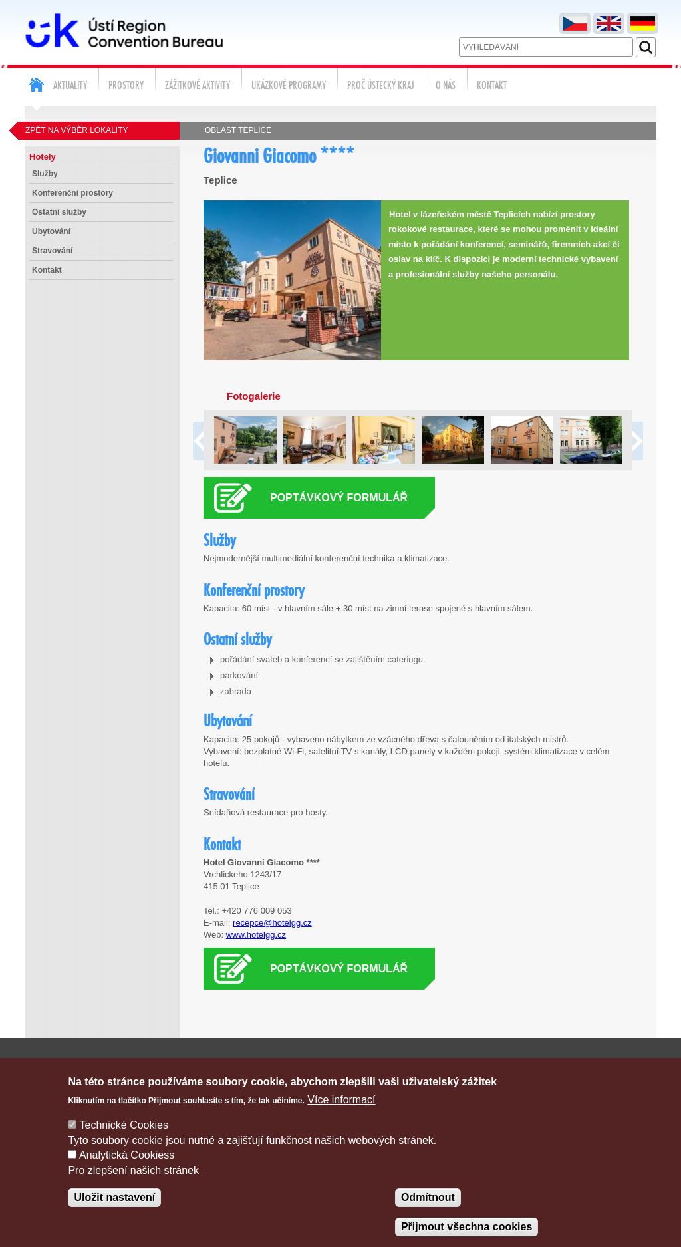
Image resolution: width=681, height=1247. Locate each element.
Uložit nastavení (114, 1214)
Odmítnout (428, 1214)
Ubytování (51, 231)
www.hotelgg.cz (256, 935)
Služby (45, 173)
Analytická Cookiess (126, 1172)
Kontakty (471, 1066)
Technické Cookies (124, 1142)
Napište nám (411, 1066)
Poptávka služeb (542, 1066)
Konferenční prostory (72, 193)
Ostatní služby (59, 212)
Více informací (341, 1116)
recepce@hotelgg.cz (272, 923)
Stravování (52, 250)
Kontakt (47, 270)
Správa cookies (624, 1066)
